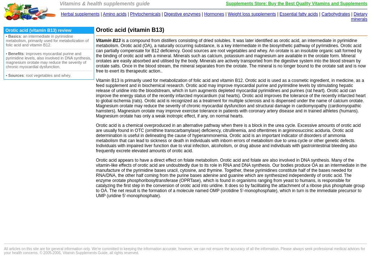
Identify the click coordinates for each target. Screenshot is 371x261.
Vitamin (103, 80)
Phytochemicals (145, 14)
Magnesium (107, 105)
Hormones (214, 14)
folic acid (201, 80)
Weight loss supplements (252, 14)
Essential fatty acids (299, 14)
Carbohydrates (335, 14)
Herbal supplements (80, 14)
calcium (340, 100)
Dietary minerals (359, 17)
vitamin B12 (231, 80)
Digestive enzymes (182, 14)
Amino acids (114, 14)
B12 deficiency (165, 50)
